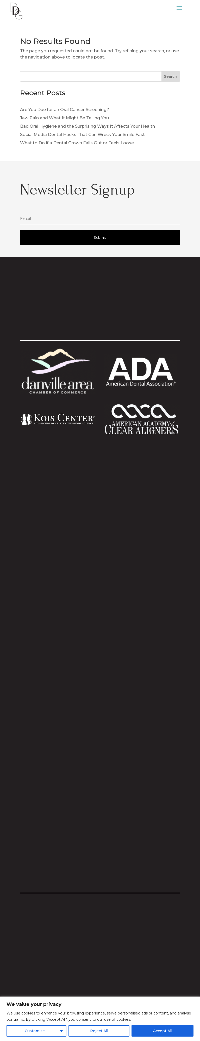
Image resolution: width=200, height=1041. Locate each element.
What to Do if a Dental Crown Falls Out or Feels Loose (77, 142)
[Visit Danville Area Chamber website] (58, 392)
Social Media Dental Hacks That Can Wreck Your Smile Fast (82, 134)
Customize (35, 1031)
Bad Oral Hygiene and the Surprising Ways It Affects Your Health (87, 126)
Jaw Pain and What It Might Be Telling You (64, 117)
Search (170, 76)
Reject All (99, 1031)
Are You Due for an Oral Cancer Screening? (64, 109)
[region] (100, 1019)
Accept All (162, 1031)
